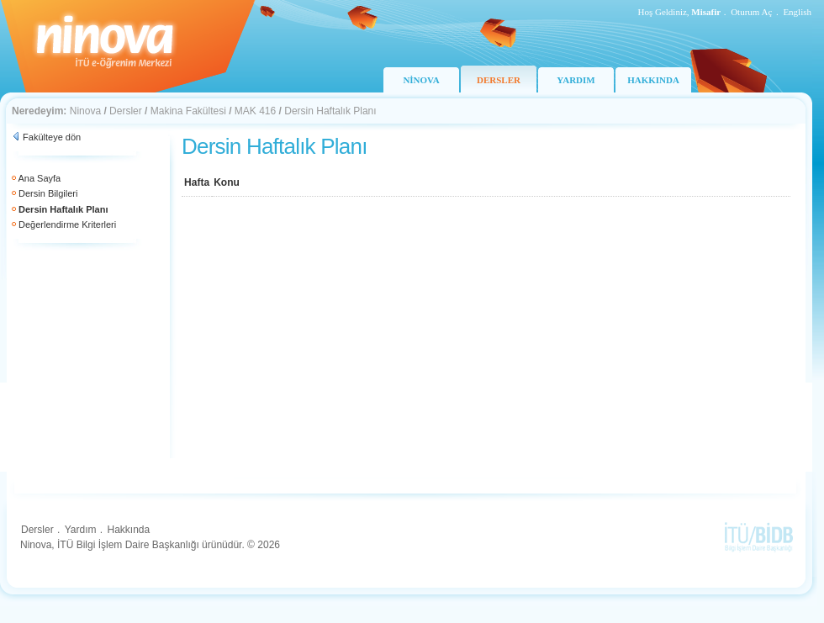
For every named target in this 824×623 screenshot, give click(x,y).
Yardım (81, 530)
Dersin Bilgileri (47, 193)
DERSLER (498, 80)
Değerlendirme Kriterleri (67, 224)
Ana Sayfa (39, 178)
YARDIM (575, 80)
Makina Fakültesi (188, 111)
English (797, 12)
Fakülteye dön (52, 137)
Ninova (85, 111)
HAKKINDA (653, 80)
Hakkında (128, 530)
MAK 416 (255, 111)
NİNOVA (421, 80)
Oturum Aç (751, 12)
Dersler (125, 111)
